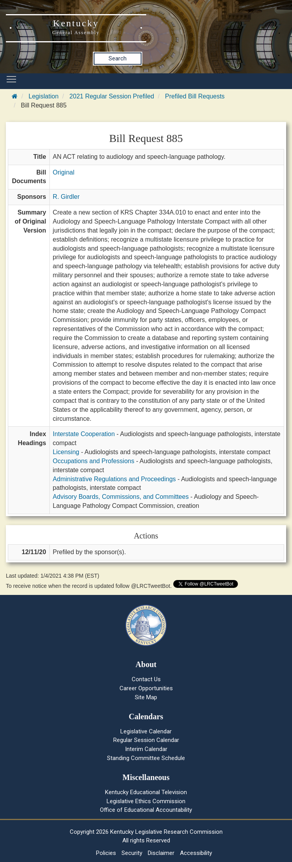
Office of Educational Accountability (146, 809)
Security (132, 853)
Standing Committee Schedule (146, 758)
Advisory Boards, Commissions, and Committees (121, 496)
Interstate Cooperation (84, 434)
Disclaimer (161, 853)
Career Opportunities (146, 688)
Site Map (146, 697)
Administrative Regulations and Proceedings (114, 479)
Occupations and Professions (93, 461)
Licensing (66, 452)
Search (118, 58)
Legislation (44, 96)
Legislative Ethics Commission (146, 801)
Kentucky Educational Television (146, 792)
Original (63, 172)
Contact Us (146, 679)
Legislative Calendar (146, 731)
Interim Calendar (146, 749)
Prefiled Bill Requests (195, 96)
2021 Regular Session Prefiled (111, 96)
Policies (106, 853)
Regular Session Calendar (146, 740)
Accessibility (196, 853)
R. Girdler (66, 196)
